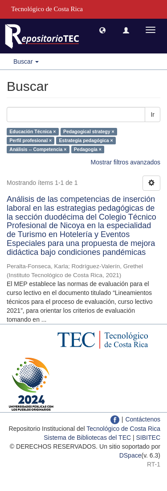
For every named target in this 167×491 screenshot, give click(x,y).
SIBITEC (148, 437)
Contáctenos (142, 419)
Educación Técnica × (32, 131)
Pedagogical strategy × (88, 131)
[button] (102, 29)
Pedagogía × (88, 149)
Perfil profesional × (30, 140)
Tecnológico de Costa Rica (123, 428)
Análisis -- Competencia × (37, 149)
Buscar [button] (26, 61)
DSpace (130, 455)
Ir (153, 114)
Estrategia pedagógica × (86, 140)
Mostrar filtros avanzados (125, 162)
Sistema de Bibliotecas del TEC (87, 437)
